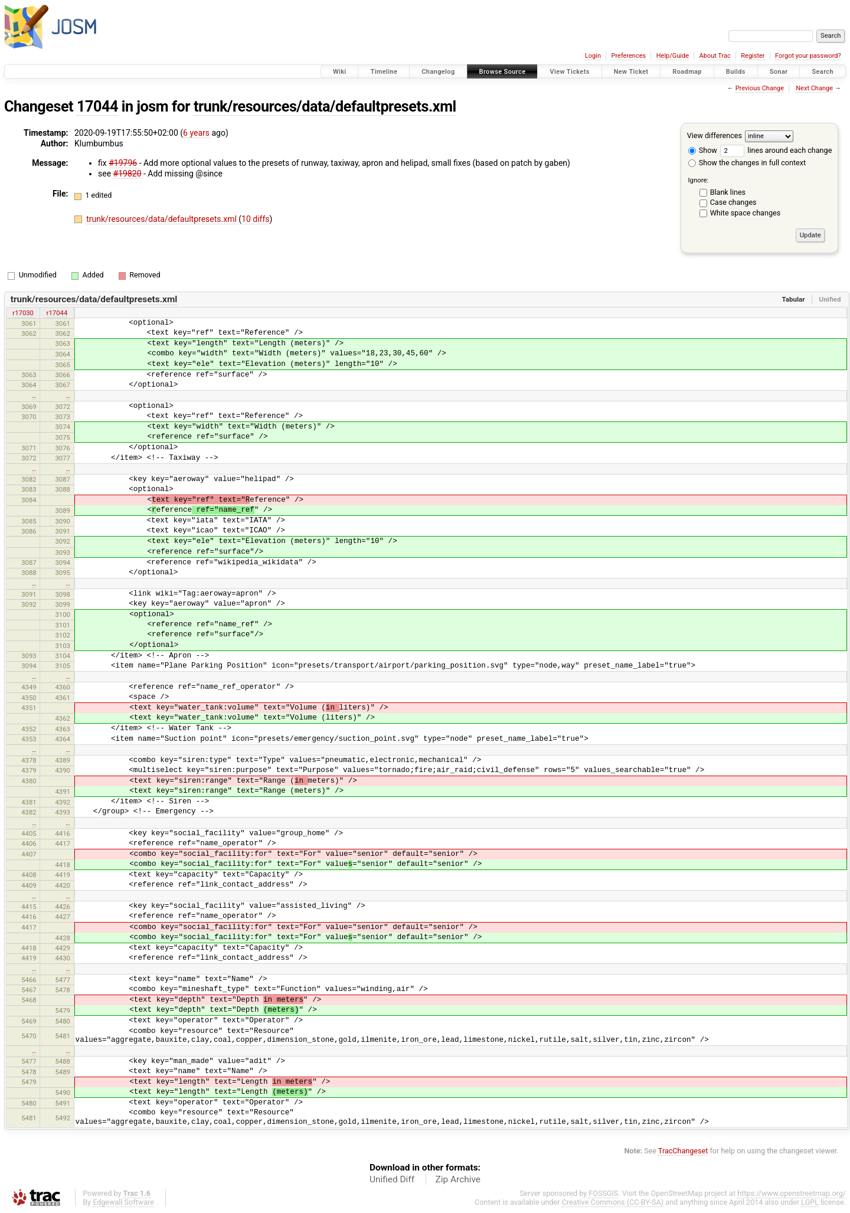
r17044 (57, 313)
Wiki (339, 72)
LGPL (810, 1202)
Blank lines (728, 192)
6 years (196, 133)
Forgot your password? (808, 56)
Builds (736, 72)
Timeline (383, 72)
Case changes (733, 202)
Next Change (814, 88)
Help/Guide (672, 56)
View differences (714, 135)
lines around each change (776, 150)
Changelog (438, 72)
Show (702, 150)
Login (593, 56)
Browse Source (502, 72)
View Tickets (569, 72)
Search (822, 72)
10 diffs (255, 219)
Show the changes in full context (747, 162)
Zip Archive (458, 1179)
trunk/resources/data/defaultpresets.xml (325, 106)
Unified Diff (392, 1179)
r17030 (23, 313)
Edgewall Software (123, 1202)
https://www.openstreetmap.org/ (791, 1193)
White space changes (745, 212)
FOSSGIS (603, 1193)
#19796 (123, 163)
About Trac (715, 56)
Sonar (779, 72)
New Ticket (631, 72)
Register (752, 56)
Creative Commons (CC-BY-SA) (613, 1202)
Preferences (628, 56)
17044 (97, 106)
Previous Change (759, 88)
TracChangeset (683, 1150)
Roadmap (687, 72)
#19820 (127, 173)
